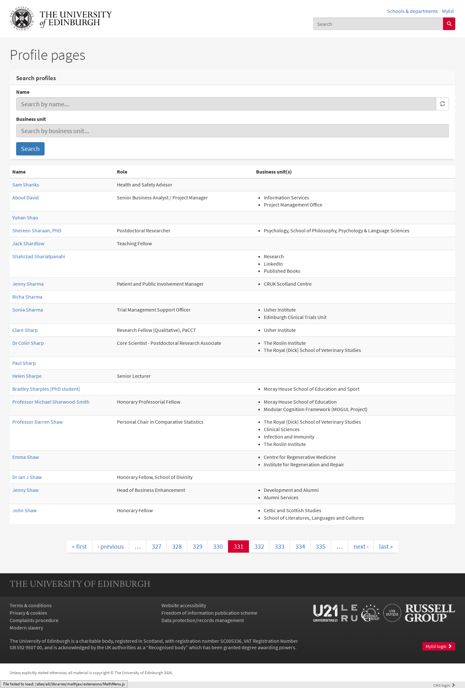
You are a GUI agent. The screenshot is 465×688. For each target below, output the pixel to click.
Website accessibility (183, 605)
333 (279, 546)
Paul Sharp (24, 363)
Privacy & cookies (28, 612)
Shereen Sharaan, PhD (36, 230)
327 (156, 546)
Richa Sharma (27, 296)
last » (386, 546)
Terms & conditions (31, 605)
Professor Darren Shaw (37, 421)
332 (259, 546)
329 (197, 546)
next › (361, 546)
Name (22, 92)
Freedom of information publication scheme (209, 612)
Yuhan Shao (25, 217)
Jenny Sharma (28, 283)
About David (25, 197)
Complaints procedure (34, 620)
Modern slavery (26, 627)
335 (321, 546)
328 (177, 546)
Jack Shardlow (28, 243)
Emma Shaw (25, 457)
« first (79, 546)
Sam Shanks (25, 184)
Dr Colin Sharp (28, 343)
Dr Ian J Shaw (27, 477)
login (444, 685)
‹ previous (111, 546)
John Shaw (24, 510)
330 (218, 546)
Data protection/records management (202, 620)
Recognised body (167, 647)
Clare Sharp (25, 330)
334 (300, 546)
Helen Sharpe (27, 376)
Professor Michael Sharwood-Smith (50, 401)
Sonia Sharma (27, 309)
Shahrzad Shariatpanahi (38, 256)
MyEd (448, 11)
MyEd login (439, 646)
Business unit (31, 119)
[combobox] (378, 23)
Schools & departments (412, 11)
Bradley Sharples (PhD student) (46, 389)
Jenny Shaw (25, 490)
